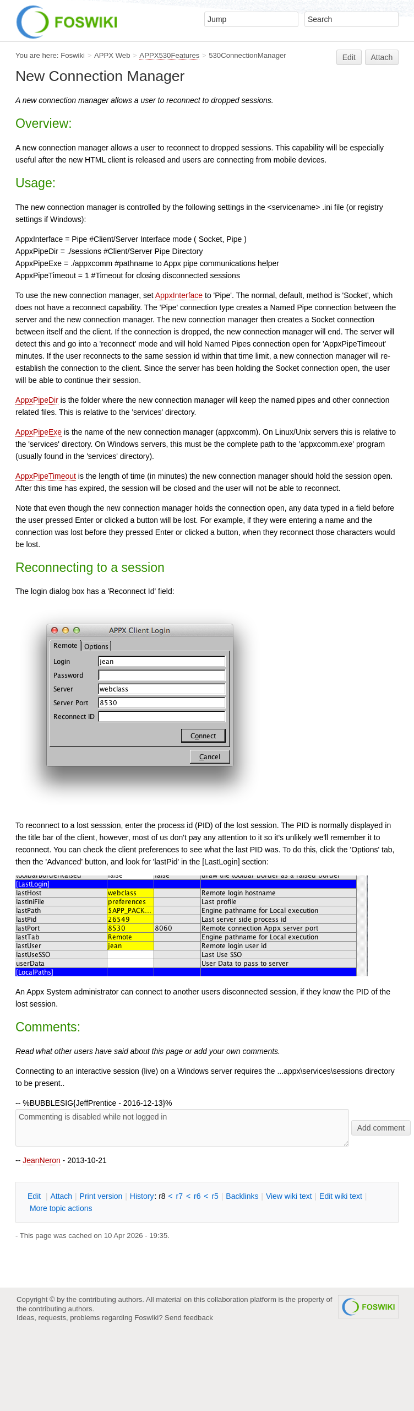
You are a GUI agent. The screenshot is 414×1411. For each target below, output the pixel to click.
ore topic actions (61, 1208)
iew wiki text (289, 1196)
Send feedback (189, 1317)
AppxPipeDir (36, 400)
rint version (101, 1196)
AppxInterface (179, 295)
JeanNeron (42, 1160)
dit (35, 1196)
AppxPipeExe (38, 432)
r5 (214, 1196)
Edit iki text (340, 1196)
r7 (179, 1196)
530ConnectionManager (247, 55)
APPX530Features (169, 55)
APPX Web (112, 55)
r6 (197, 1196)
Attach (382, 57)
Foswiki (73, 55)
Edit (349, 57)
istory (142, 1196)
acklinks (242, 1196)
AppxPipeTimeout (45, 476)
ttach (61, 1196)
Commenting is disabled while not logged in (182, 1128)
